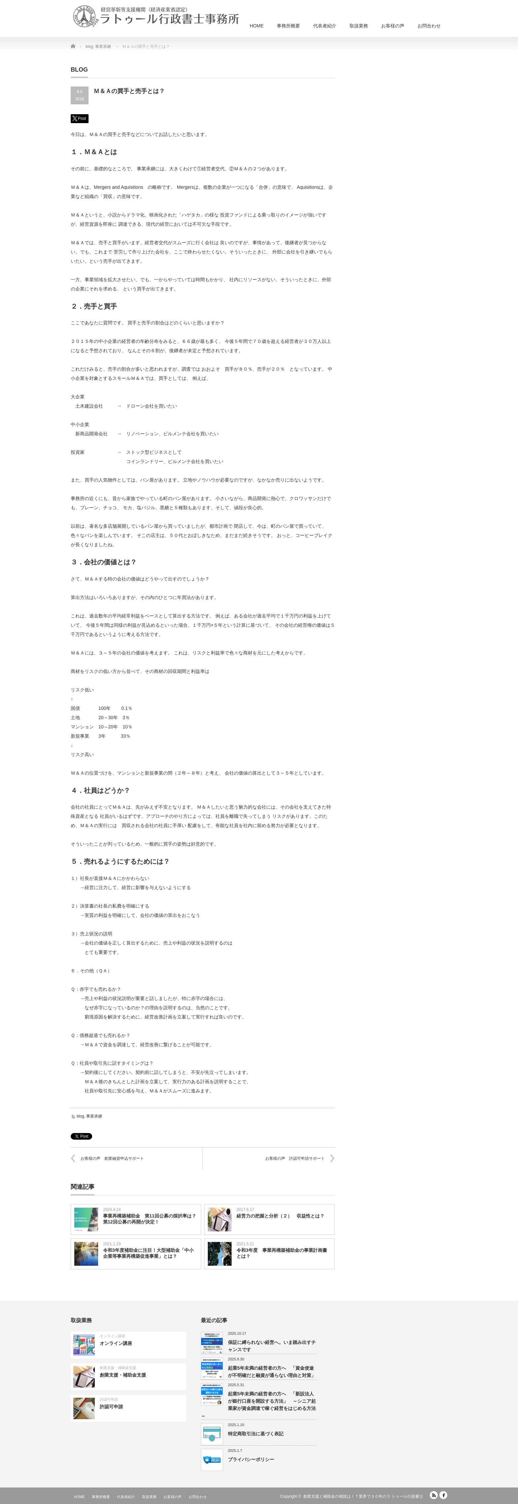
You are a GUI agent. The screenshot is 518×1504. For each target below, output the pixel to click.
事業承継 (94, 1116)
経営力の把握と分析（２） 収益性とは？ (280, 1216)
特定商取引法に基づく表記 (255, 1433)
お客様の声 (392, 25)
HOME (257, 25)
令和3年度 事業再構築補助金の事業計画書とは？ (282, 1253)
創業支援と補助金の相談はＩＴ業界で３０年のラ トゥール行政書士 (363, 1496)
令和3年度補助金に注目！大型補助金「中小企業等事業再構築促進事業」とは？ (148, 1253)
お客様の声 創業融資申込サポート (112, 1158)
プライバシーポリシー (251, 1459)
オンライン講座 (112, 1336)
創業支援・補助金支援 (118, 1368)
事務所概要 (288, 25)
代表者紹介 (324, 25)
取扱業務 (359, 25)
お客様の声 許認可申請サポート (295, 1158)
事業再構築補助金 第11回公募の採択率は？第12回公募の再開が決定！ (149, 1218)
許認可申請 (109, 1399)
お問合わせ (429, 25)
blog (80, 1116)
